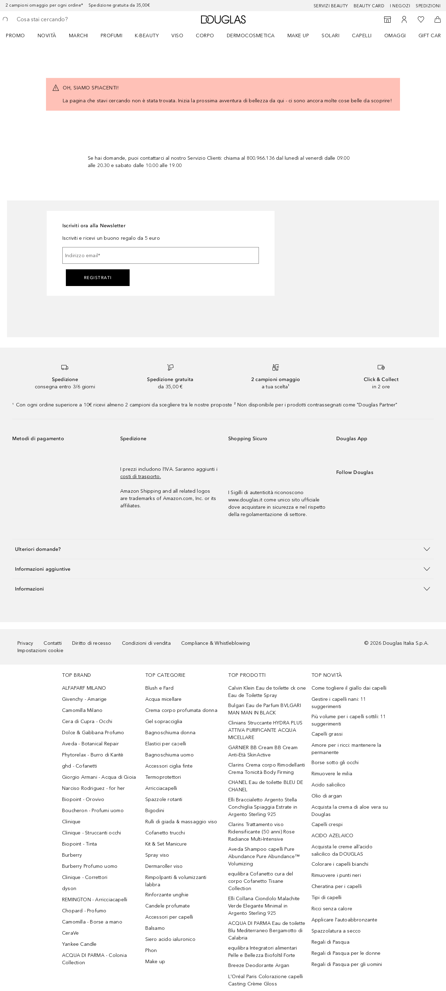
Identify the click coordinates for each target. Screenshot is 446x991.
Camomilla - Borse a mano (92, 922)
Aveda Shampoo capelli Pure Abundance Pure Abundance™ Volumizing (264, 856)
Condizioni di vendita (146, 643)
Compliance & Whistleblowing (215, 643)
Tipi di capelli (327, 898)
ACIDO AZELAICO (333, 836)
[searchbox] (68, 19)
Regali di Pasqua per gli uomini (347, 964)
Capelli (362, 36)
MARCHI (78, 36)
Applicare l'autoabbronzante (344, 920)
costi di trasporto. (140, 476)
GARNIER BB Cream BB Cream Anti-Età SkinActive (263, 751)
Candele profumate (167, 906)
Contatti (53, 643)
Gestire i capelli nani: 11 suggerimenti (339, 702)
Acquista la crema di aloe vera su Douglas (350, 810)
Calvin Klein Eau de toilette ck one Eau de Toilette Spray (267, 691)
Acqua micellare (163, 699)
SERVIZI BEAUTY (331, 5)
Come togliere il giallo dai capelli (349, 688)
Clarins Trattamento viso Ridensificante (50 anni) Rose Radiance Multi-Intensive (261, 832)
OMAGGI (395, 36)
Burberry (72, 855)
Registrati (98, 277)
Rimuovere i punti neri (336, 875)
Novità (47, 36)
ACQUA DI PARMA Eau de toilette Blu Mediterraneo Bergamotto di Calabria (266, 930)
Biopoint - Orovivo (83, 799)
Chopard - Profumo (84, 911)
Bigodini (154, 811)
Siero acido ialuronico (170, 939)
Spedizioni (428, 5)
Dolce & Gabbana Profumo (93, 733)
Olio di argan (327, 796)
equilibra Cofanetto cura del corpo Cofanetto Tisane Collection (260, 881)
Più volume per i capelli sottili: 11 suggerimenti (349, 720)
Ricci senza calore (332, 909)
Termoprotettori (163, 777)
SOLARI (330, 36)
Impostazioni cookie (40, 650)
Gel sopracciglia (164, 721)
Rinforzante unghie (167, 895)
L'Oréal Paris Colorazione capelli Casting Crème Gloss (265, 980)
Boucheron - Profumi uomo (93, 811)
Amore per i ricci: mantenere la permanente (347, 748)
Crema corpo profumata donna (181, 710)
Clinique (71, 822)
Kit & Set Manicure (166, 844)
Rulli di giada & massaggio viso (181, 822)
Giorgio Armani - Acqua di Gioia (99, 777)
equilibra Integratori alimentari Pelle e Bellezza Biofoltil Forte (262, 951)
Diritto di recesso (92, 643)
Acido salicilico (329, 785)
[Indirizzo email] (160, 255)
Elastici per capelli (165, 744)
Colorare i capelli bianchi (340, 864)
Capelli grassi (327, 734)
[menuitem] (20, 35)
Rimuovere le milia (332, 774)
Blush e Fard (159, 688)
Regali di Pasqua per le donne (346, 953)
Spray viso (157, 855)
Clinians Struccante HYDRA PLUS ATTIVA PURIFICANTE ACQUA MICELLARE (265, 730)
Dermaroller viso (164, 866)
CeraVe (70, 933)
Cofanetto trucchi (165, 833)
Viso (177, 36)
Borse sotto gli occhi (335, 763)
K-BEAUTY (147, 36)
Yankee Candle (79, 944)
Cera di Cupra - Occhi (87, 721)
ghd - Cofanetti (79, 766)
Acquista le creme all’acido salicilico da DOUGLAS (342, 850)
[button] (223, 549)
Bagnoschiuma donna (170, 733)
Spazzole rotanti (164, 799)
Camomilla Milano (82, 710)
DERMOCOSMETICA (251, 36)
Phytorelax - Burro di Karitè (93, 755)
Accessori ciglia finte (169, 766)
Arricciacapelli (161, 788)
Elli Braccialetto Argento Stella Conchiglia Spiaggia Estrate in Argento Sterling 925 (262, 807)
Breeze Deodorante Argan (259, 965)
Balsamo (155, 928)
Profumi (112, 36)
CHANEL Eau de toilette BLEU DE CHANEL (265, 786)
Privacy (25, 643)
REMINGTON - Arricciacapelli (94, 900)
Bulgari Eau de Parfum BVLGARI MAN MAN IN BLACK (264, 709)
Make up (298, 36)
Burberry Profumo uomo (89, 866)
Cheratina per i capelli (337, 886)
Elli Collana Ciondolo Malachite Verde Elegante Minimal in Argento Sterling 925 (264, 906)
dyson (69, 888)
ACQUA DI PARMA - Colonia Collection (94, 959)
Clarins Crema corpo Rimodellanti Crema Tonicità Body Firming (266, 768)
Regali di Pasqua (330, 942)
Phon (151, 950)
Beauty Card (369, 5)
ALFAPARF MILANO (84, 688)
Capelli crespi (327, 824)
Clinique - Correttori (84, 877)
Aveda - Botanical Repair (90, 744)
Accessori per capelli (169, 917)
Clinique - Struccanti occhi (91, 833)
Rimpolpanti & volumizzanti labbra (176, 881)
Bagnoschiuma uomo (169, 755)
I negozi (400, 5)
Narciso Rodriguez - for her (93, 788)
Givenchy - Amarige (84, 699)
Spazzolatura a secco (336, 931)
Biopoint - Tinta (79, 844)
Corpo (205, 36)
